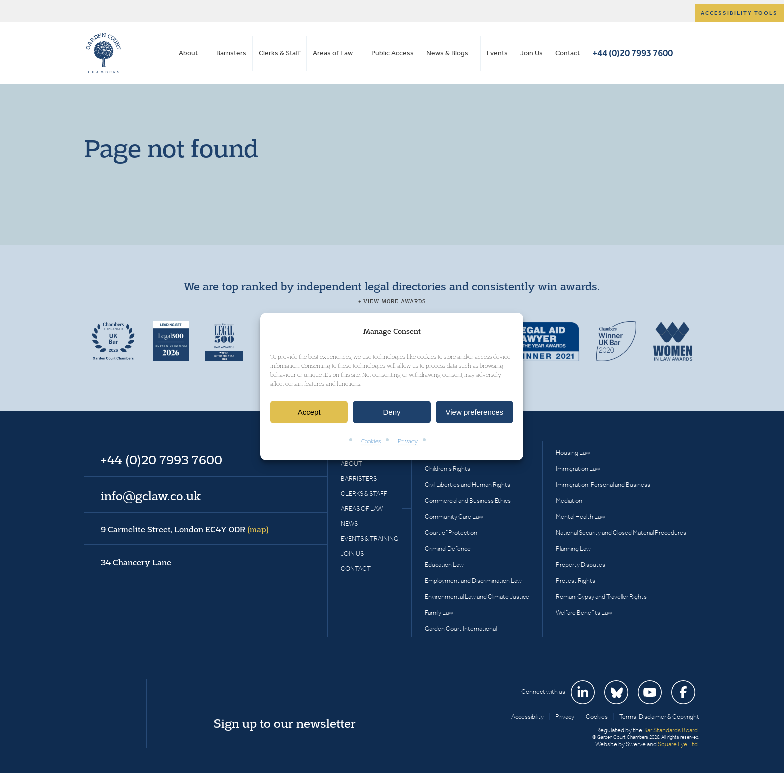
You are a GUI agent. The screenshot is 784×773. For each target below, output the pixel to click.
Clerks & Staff (279, 53)
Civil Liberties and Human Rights (467, 484)
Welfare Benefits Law (584, 612)
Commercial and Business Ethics (468, 500)
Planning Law (573, 548)
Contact (568, 53)
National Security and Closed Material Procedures (621, 532)
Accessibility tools (739, 13)
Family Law (439, 612)
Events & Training (369, 538)
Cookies (371, 441)
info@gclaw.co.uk (151, 495)
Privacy (408, 441)
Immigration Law (578, 468)
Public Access (393, 53)
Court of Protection (451, 532)
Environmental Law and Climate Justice (477, 596)
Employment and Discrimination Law (473, 580)
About (188, 53)
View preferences (475, 412)
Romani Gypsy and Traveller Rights (601, 596)
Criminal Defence (448, 548)
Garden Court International (461, 628)
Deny (391, 412)
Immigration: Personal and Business (603, 484)
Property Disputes (581, 564)
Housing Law (573, 452)
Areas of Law (333, 53)
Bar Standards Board (671, 730)
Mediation (569, 500)
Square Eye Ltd (678, 744)
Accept (309, 412)
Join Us (531, 53)
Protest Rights (576, 580)
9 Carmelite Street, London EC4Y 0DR (185, 529)
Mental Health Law (581, 516)
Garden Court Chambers (104, 53)
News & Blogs (447, 53)
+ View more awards (392, 301)
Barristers (231, 53)
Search (689, 53)
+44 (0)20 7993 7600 (632, 53)
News (349, 523)
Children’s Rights (447, 468)
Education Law (444, 564)
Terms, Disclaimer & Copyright (660, 716)
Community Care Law (454, 516)
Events (497, 53)
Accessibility (528, 716)
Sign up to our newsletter (285, 723)
